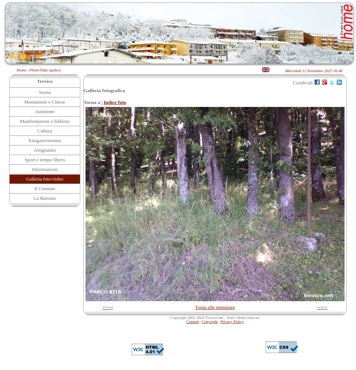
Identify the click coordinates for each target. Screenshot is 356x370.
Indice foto (115, 102)
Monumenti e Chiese (44, 102)
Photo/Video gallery (45, 70)
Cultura (44, 131)
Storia (45, 92)
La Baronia (45, 198)
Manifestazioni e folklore (45, 121)
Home (21, 70)
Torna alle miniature (215, 307)
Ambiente (45, 111)
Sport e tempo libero (44, 159)
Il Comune (45, 188)
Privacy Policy (232, 322)
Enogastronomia (44, 140)
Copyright (210, 322)
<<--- (108, 307)
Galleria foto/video (44, 179)
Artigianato (45, 150)
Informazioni (45, 169)
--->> (322, 307)
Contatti (193, 322)
